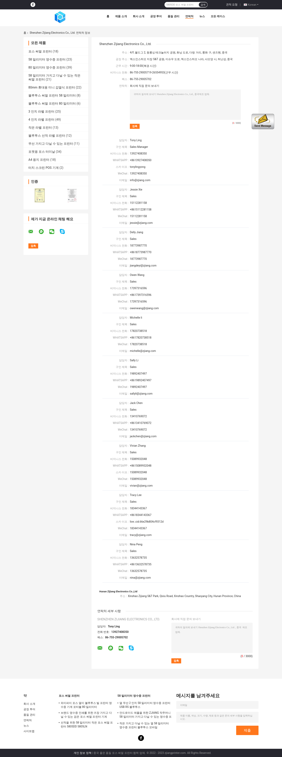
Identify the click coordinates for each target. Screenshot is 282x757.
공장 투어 (156, 16)
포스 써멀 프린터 (40, 51)
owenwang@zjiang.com (144, 308)
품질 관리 (173, 16)
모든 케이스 (218, 16)
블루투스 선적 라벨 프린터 (46, 135)
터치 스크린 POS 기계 (43, 168)
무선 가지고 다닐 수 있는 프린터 (50, 143)
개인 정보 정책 (82, 752)
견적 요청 (232, 4)
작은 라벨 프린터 (40, 127)
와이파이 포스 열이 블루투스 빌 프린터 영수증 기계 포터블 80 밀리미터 (86, 704)
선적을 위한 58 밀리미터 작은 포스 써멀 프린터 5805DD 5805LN (87, 724)
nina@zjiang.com (140, 577)
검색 (203, 4)
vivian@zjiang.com (141, 485)
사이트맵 (29, 731)
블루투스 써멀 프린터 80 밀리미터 (52, 103)
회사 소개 (138, 16)
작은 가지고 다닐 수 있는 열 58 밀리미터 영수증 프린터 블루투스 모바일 (144, 725)
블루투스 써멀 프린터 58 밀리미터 (52, 95)
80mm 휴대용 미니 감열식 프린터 (51, 87)
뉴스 (202, 16)
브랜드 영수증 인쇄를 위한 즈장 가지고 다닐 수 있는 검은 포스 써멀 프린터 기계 (86, 714)
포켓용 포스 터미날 (41, 152)
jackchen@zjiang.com (143, 436)
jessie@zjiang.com (141, 222)
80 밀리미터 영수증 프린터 (47, 67)
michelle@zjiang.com (143, 350)
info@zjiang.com (140, 180)
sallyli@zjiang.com (141, 393)
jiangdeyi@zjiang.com (143, 265)
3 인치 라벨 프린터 (41, 111)
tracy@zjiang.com (141, 535)
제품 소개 (121, 16)
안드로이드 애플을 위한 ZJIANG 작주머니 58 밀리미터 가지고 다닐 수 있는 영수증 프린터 (145, 715)
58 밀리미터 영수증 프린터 (47, 59)
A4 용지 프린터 (38, 160)
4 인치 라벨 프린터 (41, 119)
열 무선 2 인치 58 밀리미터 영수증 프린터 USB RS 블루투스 (144, 704)
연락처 (189, 16)
